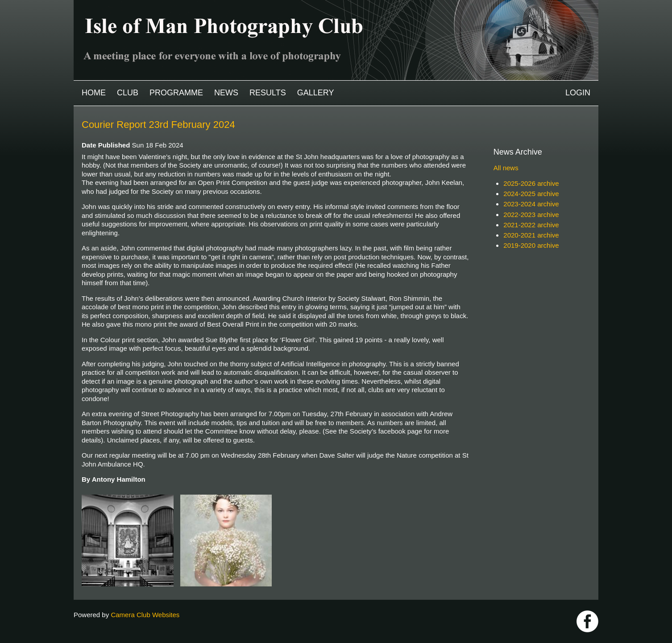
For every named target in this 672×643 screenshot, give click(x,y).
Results (267, 92)
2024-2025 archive (531, 193)
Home (94, 92)
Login (577, 92)
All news (506, 168)
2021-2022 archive (531, 225)
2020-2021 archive (531, 235)
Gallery (315, 92)
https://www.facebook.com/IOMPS (587, 621)
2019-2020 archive (531, 245)
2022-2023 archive (531, 214)
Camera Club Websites (145, 614)
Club (127, 92)
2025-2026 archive (531, 183)
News (226, 92)
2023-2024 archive (531, 204)
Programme (176, 92)
